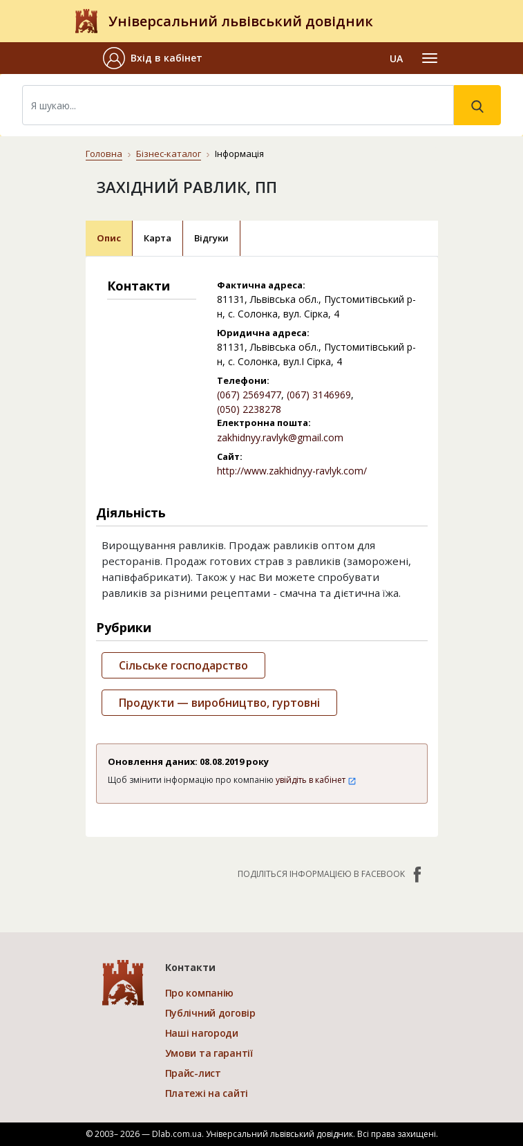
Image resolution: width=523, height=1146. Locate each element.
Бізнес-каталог (168, 153)
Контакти (190, 967)
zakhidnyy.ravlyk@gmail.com (280, 437)
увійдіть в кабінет (316, 780)
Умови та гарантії (209, 1053)
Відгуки (211, 238)
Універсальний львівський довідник (240, 21)
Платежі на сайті (207, 1093)
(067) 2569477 (249, 394)
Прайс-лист (193, 1073)
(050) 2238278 (249, 409)
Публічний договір (210, 1012)
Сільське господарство (183, 665)
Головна (104, 153)
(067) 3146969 (319, 394)
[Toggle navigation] (429, 58)
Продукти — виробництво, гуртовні (219, 702)
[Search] (238, 105)
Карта (157, 238)
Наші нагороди (201, 1032)
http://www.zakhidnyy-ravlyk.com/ (292, 470)
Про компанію (199, 992)
